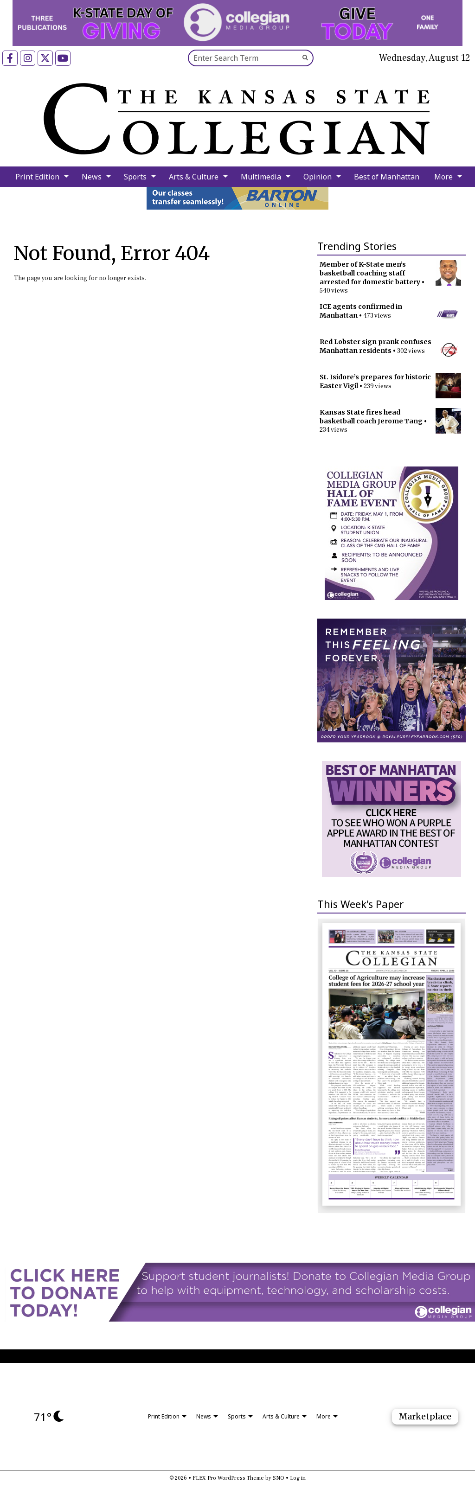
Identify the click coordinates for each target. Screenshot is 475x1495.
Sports (135, 177)
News (92, 177)
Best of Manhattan (386, 177)
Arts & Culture (193, 177)
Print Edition (37, 177)
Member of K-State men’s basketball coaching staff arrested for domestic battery (370, 273)
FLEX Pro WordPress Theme (228, 1478)
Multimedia (261, 177)
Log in (298, 1478)
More (443, 177)
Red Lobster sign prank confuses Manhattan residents (375, 346)
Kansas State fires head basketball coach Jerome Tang (371, 416)
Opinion (317, 177)
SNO (278, 1478)
